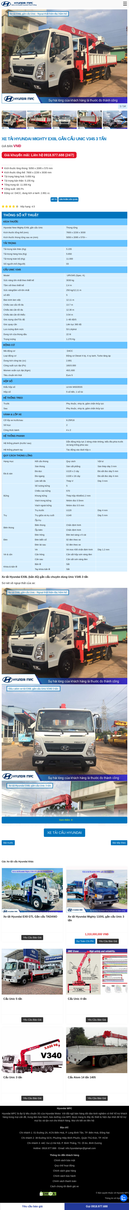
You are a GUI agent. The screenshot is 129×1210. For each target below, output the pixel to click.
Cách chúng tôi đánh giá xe (64, 1186)
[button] (123, 120)
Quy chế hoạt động (65, 1165)
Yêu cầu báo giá (32, 937)
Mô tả (54, 199)
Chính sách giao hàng (64, 1170)
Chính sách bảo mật (64, 1160)
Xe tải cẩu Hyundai (64, 833)
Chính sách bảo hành (64, 1176)
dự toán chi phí (85, 941)
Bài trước (8, 842)
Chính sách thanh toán (64, 1181)
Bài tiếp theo (119, 842)
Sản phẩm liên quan (68, 199)
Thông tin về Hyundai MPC (117, 1198)
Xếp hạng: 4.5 (27, 206)
